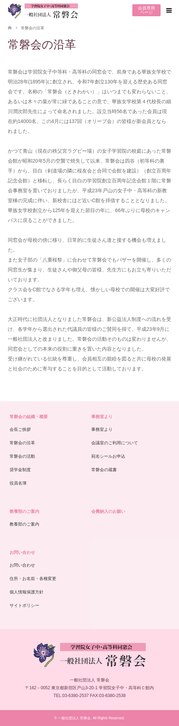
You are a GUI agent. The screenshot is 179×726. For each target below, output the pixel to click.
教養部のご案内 (24, 511)
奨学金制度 (20, 469)
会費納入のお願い (108, 511)
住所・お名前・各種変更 (33, 578)
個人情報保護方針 (27, 592)
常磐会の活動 (22, 456)
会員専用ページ (146, 10)
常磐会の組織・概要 (29, 416)
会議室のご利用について (114, 442)
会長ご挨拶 (20, 429)
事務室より (101, 416)
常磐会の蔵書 (104, 469)
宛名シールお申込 (108, 456)
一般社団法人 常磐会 (74, 718)
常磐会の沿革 (22, 442)
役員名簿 (18, 483)
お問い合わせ (22, 552)
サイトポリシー (24, 605)
